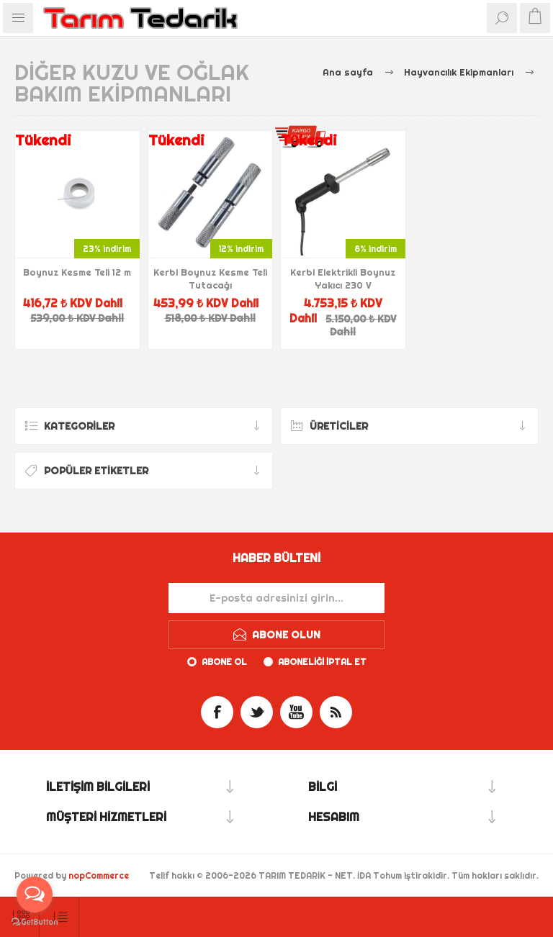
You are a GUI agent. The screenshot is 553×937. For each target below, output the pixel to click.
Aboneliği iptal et (322, 661)
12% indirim (241, 248)
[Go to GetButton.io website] (35, 922)
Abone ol (224, 661)
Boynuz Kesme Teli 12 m (77, 272)
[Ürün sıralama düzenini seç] (59, 917)
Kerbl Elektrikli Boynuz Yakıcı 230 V (342, 278)
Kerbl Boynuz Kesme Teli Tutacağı (210, 278)
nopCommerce (98, 875)
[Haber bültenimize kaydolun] (276, 598)
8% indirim (375, 248)
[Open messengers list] (35, 895)
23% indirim (107, 248)
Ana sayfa (348, 72)
